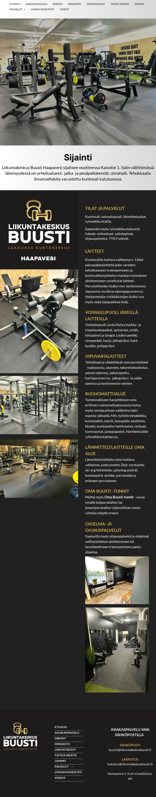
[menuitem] (15, 4)
